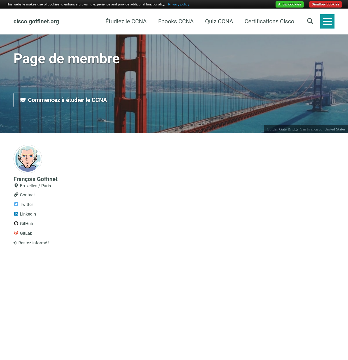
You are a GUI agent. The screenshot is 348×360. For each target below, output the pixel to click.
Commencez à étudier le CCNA (63, 100)
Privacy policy (178, 4)
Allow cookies (289, 4)
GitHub (23, 223)
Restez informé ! (31, 242)
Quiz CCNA (219, 21)
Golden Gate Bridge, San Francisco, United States (306, 129)
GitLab (23, 233)
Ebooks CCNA (176, 21)
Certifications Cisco (269, 21)
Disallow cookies (325, 4)
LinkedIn (25, 214)
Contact (24, 194)
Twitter (23, 204)
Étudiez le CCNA (126, 21)
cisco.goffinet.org (36, 21)
